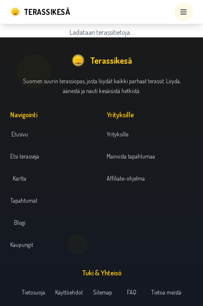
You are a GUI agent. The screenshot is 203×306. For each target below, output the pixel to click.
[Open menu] (183, 12)
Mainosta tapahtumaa (131, 156)
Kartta (19, 178)
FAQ (131, 292)
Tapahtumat (23, 200)
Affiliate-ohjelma (126, 178)
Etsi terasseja (24, 156)
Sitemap (102, 292)
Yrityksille (117, 134)
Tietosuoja (33, 292)
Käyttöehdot (69, 292)
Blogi (19, 222)
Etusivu (19, 134)
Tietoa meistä (166, 292)
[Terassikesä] (40, 12)
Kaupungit (21, 244)
